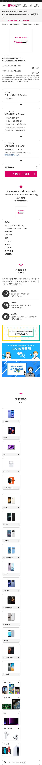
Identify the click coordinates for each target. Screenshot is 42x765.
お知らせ (5, 730)
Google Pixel (15, 627)
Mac (5, 627)
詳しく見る (15, 296)
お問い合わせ (25, 724)
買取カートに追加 (22, 174)
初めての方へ (6, 715)
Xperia (30, 623)
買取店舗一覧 (6, 727)
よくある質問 (25, 721)
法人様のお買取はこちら (12, 155)
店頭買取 (5, 721)
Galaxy (21, 623)
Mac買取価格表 (27, 24)
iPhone (6, 623)
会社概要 (4, 737)
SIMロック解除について (28, 718)
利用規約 (23, 740)
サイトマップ (5, 740)
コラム (4, 733)
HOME (4, 24)
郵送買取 (5, 718)
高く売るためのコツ (27, 715)
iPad (14, 623)
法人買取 (5, 724)
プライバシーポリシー (26, 737)
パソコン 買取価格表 (14, 24)
